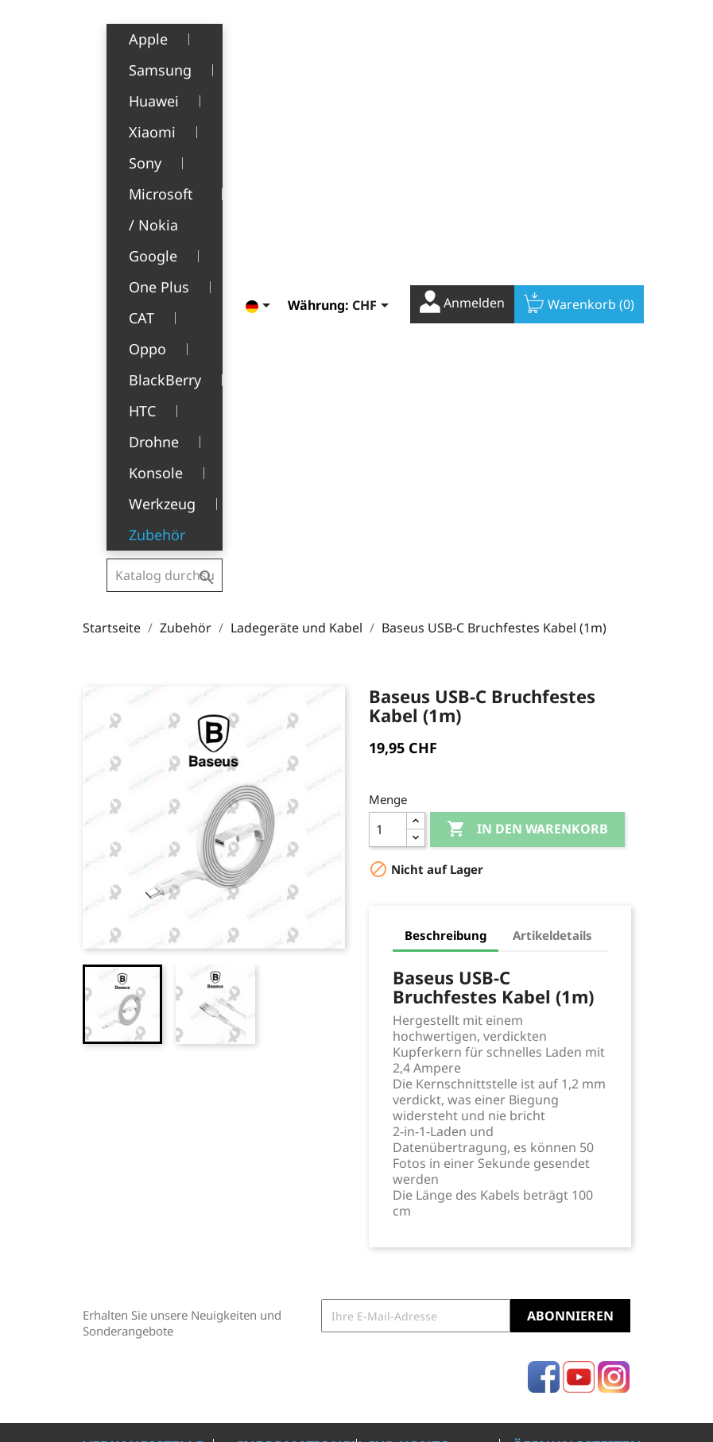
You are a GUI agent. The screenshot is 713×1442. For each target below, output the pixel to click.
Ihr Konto (410, 1040)
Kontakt (258, 1243)
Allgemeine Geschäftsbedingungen (300, 1113)
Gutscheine (399, 1161)
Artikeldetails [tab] (552, 529)
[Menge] (388, 423)
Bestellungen (404, 1088)
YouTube (579, 971)
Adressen (394, 1136)
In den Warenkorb (527, 423)
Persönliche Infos (415, 1063)
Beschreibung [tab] (445, 529)
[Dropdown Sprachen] (247, 37)
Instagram (614, 971)
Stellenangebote (281, 1219)
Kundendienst (275, 1169)
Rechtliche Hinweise (265, 1072)
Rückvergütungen (416, 1112)
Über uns (262, 1146)
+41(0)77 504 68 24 (138, 1181)
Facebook (544, 971)
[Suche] (164, 35)
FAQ (248, 1194)
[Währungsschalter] (360, 37)
